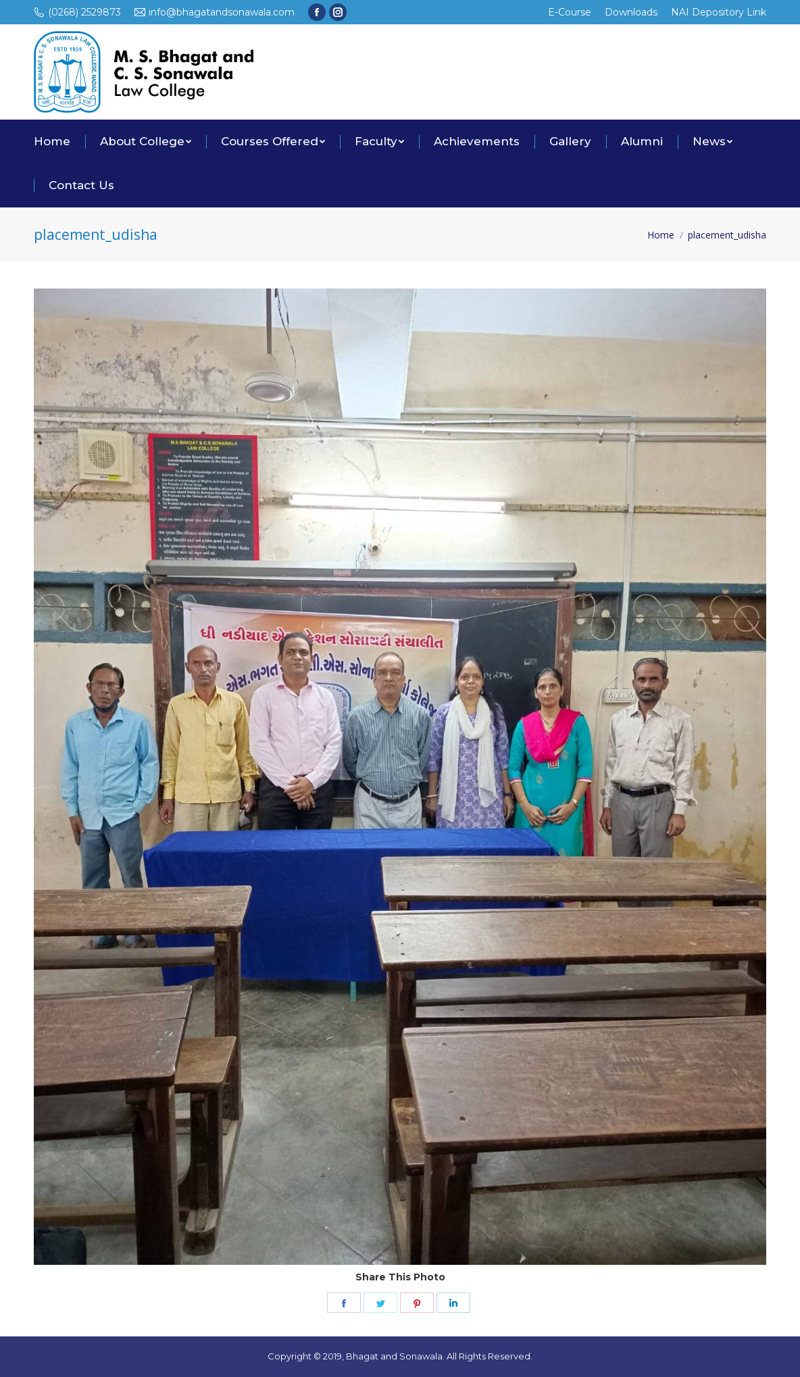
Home (660, 234)
